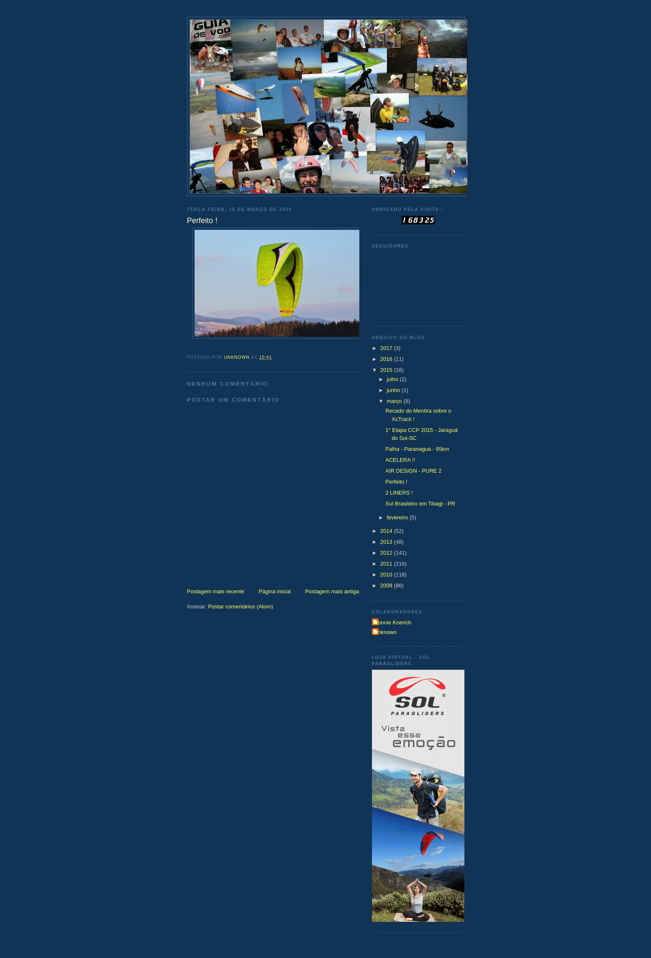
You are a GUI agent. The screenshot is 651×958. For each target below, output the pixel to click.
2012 (387, 553)
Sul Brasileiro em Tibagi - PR (420, 503)
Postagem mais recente (216, 591)
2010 (387, 574)
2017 (387, 348)
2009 (387, 585)
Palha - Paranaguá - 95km (417, 449)
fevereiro (398, 517)
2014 (387, 531)
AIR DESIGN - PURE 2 (413, 471)
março (395, 401)
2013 (387, 542)
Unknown (385, 632)
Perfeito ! (396, 482)
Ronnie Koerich (392, 622)
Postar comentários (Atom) (240, 606)
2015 (387, 370)
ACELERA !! (400, 460)
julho (393, 379)
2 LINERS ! (399, 493)
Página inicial (274, 591)
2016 (387, 359)
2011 (387, 564)
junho (394, 390)
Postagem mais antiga (332, 591)
